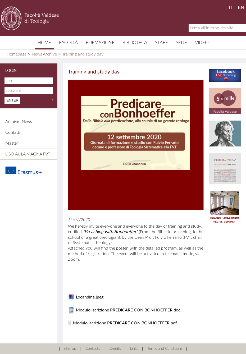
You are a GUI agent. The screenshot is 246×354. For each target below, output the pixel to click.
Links (134, 349)
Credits (115, 349)
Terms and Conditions (165, 349)
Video (201, 42)
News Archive (44, 54)
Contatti (12, 132)
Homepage (16, 54)
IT (231, 7)
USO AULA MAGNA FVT (27, 154)
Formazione (100, 42)
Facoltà (68, 42)
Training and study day (82, 54)
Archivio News (18, 121)
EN (241, 7)
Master (11, 143)
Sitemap (69, 349)
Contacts (92, 349)
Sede (181, 42)
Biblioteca (134, 42)
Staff (161, 42)
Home (44, 42)
